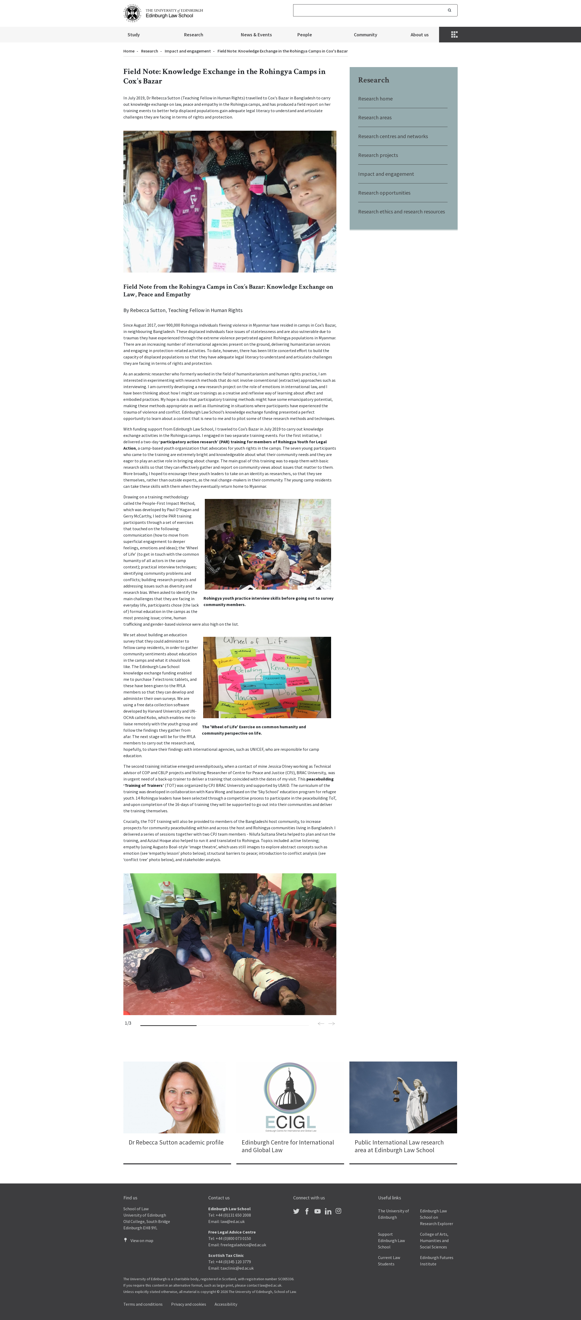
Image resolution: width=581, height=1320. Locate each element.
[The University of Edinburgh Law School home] (163, 12)
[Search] (367, 10)
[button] (321, 1024)
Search (450, 10)
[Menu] (455, 34)
